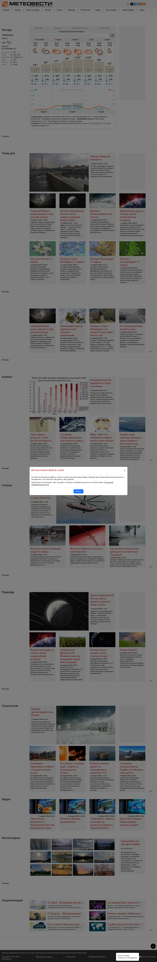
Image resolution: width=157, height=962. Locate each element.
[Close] (125, 470)
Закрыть (78, 491)
